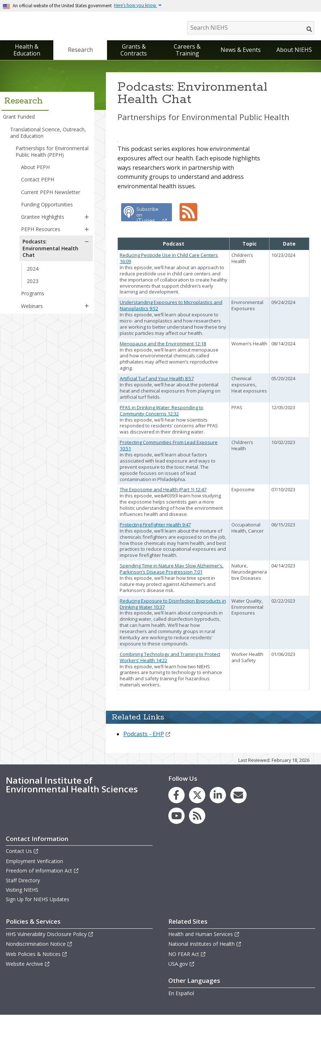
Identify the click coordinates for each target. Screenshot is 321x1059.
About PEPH (35, 168)
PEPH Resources (40, 230)
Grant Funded (19, 118)
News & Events (241, 52)
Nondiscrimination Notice (39, 988)
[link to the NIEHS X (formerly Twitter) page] (197, 839)
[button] (87, 219)
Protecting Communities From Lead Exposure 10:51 (169, 489)
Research (80, 52)
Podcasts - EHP (147, 778)
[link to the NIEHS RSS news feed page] (197, 859)
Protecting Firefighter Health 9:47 (155, 568)
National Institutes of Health (205, 988)
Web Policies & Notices (36, 997)
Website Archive (28, 1007)
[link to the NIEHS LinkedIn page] (218, 839)
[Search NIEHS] (250, 27)
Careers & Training (187, 51)
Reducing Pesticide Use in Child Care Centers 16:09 (169, 302)
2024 (32, 270)
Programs (32, 295)
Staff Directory (23, 924)
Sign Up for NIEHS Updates (37, 943)
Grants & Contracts (133, 51)
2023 (32, 282)
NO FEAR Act (187, 997)
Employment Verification (34, 905)
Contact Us (22, 894)
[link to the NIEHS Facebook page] (176, 839)
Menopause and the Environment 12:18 (163, 387)
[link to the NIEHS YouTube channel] (176, 859)
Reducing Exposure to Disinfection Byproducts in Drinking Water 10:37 (173, 647)
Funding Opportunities (47, 206)
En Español (181, 1037)
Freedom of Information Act (42, 914)
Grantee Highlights (42, 218)
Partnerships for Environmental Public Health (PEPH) (52, 153)
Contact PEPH (37, 181)
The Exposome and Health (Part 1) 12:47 (163, 533)
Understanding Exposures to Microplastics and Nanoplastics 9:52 (171, 349)
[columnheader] (174, 288)
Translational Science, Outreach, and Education (48, 134)
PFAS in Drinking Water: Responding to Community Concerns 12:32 (161, 454)
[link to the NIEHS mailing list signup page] (238, 839)
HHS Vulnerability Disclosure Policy (50, 977)
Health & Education (26, 51)
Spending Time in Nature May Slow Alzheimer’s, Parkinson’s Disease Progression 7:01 (171, 612)
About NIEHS (294, 52)
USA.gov (181, 1007)
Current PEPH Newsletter (50, 193)
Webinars (32, 307)
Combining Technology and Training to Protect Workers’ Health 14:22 (170, 701)
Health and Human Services (204, 977)
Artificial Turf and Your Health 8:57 (157, 422)
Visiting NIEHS (22, 933)
